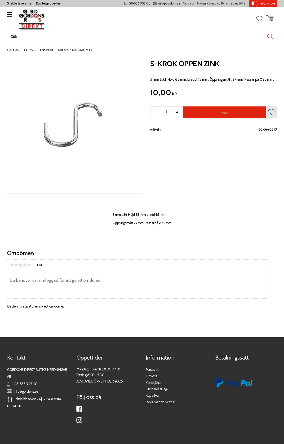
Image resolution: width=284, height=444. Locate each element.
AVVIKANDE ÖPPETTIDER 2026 (99, 381)
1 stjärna (12, 265)
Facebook (79, 409)
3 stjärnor (20, 265)
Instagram (79, 420)
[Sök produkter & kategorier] (137, 36)
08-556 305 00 (140, 3)
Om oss (151, 376)
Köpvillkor (152, 395)
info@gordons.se (169, 3)
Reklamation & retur (160, 402)
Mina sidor (153, 369)
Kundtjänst (153, 382)
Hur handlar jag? (157, 389)
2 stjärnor (16, 265)
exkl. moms (267, 3)
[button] (9, 16)
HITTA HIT (14, 406)
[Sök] (270, 36)
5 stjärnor (29, 265)
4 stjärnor (24, 265)
